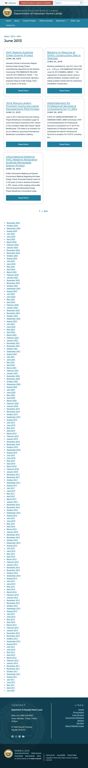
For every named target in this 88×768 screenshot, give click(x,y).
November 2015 (13, 537)
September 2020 (13, 384)
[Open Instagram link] (16, 736)
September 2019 (13, 417)
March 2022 (11, 335)
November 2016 (13, 507)
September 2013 (13, 608)
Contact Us (10, 25)
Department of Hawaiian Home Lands (38, 13)
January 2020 (12, 406)
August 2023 (12, 291)
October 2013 (12, 606)
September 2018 (13, 450)
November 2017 (13, 477)
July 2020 (11, 390)
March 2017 (11, 499)
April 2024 (11, 269)
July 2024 (11, 261)
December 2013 (13, 600)
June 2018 (11, 458)
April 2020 (11, 398)
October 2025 (12, 226)
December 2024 (13, 250)
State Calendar (30, 756)
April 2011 (11, 688)
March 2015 (11, 559)
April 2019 (11, 431)
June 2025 (11, 237)
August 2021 (12, 354)
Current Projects (29, 21)
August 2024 (12, 258)
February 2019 (13, 436)
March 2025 (11, 242)
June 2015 (11, 551)
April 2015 (11, 556)
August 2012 (12, 644)
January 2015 (12, 565)
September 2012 (13, 641)
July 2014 (11, 581)
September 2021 (13, 351)
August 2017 (12, 485)
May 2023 (11, 299)
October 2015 (12, 540)
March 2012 (11, 658)
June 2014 (11, 584)
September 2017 (13, 483)
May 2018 (11, 461)
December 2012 (13, 633)
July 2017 (11, 488)
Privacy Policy (72, 755)
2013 (13, 36)
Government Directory (22, 753)
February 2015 (13, 562)
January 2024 (12, 278)
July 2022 (11, 324)
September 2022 (13, 319)
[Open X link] (20, 736)
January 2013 (12, 630)
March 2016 (11, 529)
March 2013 (11, 625)
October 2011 (12, 671)
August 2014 (12, 578)
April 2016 (11, 526)
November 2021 (13, 346)
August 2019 (12, 420)
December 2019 (13, 409)
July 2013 (11, 614)
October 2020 (12, 381)
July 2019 (11, 422)
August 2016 (12, 515)
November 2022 (13, 313)
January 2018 (12, 472)
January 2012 (12, 663)
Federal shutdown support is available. (36, 3)
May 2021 (11, 362)
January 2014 (12, 598)
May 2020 (11, 395)
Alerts (39, 756)
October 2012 (12, 639)
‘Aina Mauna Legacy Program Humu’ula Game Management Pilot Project (22, 106)
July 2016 (11, 518)
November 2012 (13, 636)
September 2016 (13, 513)
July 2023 (11, 294)
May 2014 (11, 587)
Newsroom (60, 21)
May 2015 (11, 554)
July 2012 (11, 647)
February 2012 (13, 660)
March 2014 (11, 592)
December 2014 (13, 567)
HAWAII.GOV (22, 751)
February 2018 (13, 469)
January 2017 (12, 502)
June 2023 (11, 297)
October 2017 (12, 480)
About (16, 21)
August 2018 (12, 453)
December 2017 (13, 474)
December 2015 (13, 535)
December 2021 (13, 343)
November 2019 (13, 412)
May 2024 (11, 267)
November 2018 (13, 444)
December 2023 (13, 280)
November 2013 (13, 603)
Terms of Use (50, 755)
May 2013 (11, 619)
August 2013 (12, 611)
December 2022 (13, 310)
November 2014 (13, 570)
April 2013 (11, 622)
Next (46, 211)
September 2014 (13, 576)
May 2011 (11, 685)
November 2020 (13, 379)
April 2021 (11, 365)
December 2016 (13, 505)
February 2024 (13, 275)
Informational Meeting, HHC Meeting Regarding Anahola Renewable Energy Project (21, 161)
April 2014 (11, 589)
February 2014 (13, 595)
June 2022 (11, 327)
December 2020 (13, 376)
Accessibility (61, 755)
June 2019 (11, 425)
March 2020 (11, 401)
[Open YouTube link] (23, 736)
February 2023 (13, 305)
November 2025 (13, 223)
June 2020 (11, 392)
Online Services (36, 753)
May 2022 (11, 330)
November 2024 (13, 253)
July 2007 (11, 690)
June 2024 (11, 264)
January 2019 (12, 439)
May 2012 (11, 652)
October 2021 (12, 349)
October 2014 (12, 573)
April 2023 (11, 302)
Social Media (19, 756)
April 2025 (11, 239)
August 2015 (12, 546)
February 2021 (13, 371)
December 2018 (13, 442)
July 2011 (11, 680)
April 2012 (11, 655)
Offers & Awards (46, 21)
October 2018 (12, 447)
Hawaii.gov (12, 3)
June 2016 (11, 521)
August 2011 (12, 677)
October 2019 (12, 414)
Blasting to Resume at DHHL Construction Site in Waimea (64, 55)
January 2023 (12, 308)
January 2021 (12, 373)
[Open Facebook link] (12, 736)
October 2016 (12, 510)
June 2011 (11, 682)
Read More (29, 90)
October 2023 (12, 286)
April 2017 (11, 496)
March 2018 (11, 466)
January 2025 (12, 247)
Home (8, 21)
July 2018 (11, 455)
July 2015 (11, 548)
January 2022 (12, 340)
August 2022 (12, 321)
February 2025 (13, 245)
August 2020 (12, 387)
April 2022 (11, 332)
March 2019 (11, 433)
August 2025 (12, 231)
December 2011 (13, 666)
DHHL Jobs (75, 21)
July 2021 (11, 357)
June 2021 (11, 360)
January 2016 (12, 532)
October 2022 (12, 316)
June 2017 (11, 491)
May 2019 (11, 428)
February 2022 (13, 338)
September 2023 (13, 288)
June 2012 (11, 649)
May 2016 (11, 524)
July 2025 (11, 234)
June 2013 (11, 617)
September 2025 (13, 228)
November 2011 (13, 669)
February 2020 (13, 403)
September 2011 (13, 674)
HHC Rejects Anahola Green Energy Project (19, 54)
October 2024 (12, 256)
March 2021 (11, 368)
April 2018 (11, 464)
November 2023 (13, 283)
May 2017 (11, 494)
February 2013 (13, 628)
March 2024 (11, 272)
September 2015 (13, 543)
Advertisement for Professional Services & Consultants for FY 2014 (62, 106)
